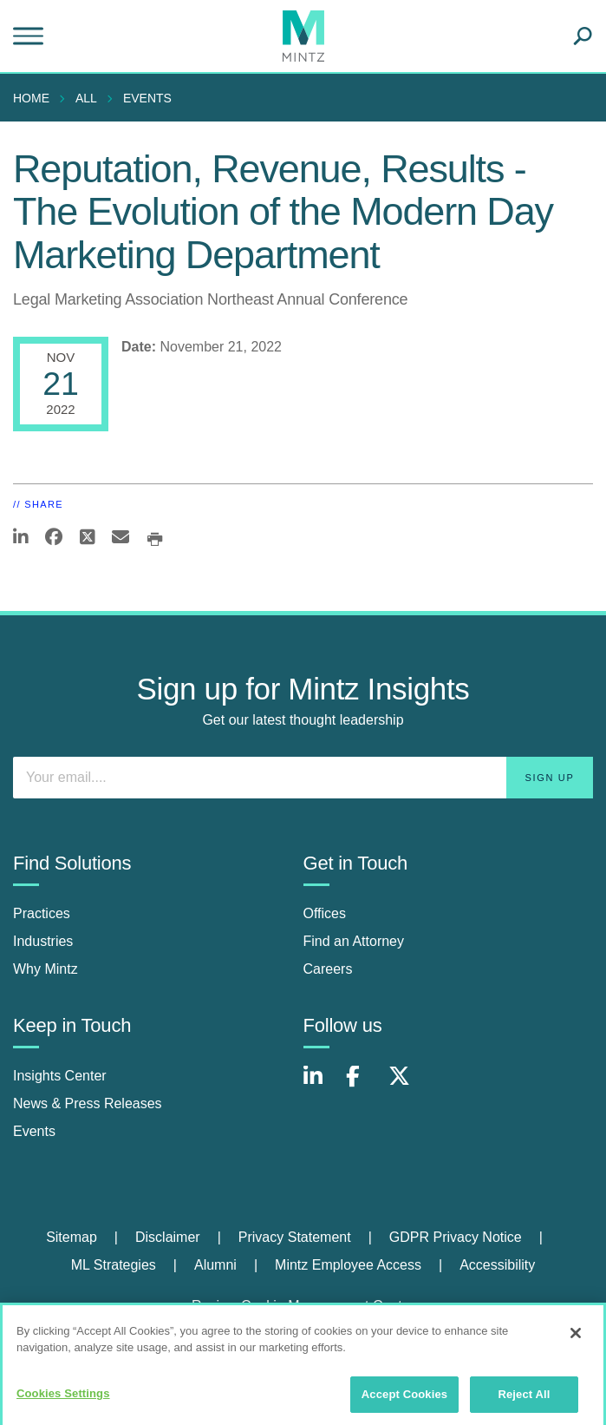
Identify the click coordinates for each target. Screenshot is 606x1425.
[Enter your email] (303, 777)
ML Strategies (113, 1265)
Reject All (524, 1401)
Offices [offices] (325, 913)
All (86, 98)
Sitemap (71, 1237)
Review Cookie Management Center (303, 1305)
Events (147, 98)
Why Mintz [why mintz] (45, 969)
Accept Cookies (404, 1401)
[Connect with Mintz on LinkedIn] (320, 1085)
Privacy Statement (294, 1237)
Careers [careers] (328, 969)
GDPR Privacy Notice (455, 1237)
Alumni (215, 1265)
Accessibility (497, 1265)
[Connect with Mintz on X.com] (405, 1085)
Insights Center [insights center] (60, 1075)
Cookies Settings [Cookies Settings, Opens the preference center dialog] (63, 1400)
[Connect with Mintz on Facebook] (363, 1085)
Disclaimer (167, 1237)
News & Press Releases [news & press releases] (87, 1103)
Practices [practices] (41, 913)
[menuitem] (35, 98)
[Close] (576, 1340)
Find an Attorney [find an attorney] (354, 941)
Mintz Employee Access (348, 1265)
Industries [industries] (43, 941)
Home (31, 98)
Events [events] (34, 1131)
